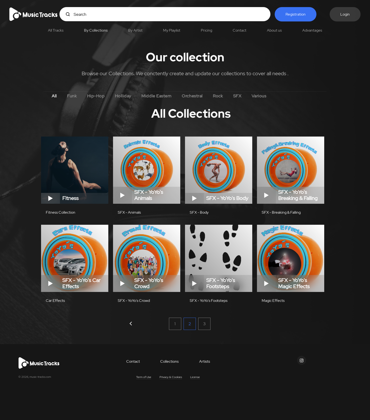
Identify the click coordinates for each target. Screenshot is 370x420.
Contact (239, 30)
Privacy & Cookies (171, 379)
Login (345, 14)
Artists (204, 363)
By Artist (135, 30)
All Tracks (55, 30)
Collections (169, 363)
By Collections (96, 30)
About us (274, 30)
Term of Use (143, 379)
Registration (296, 14)
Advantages (312, 30)
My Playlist (171, 30)
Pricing (206, 30)
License (195, 379)
